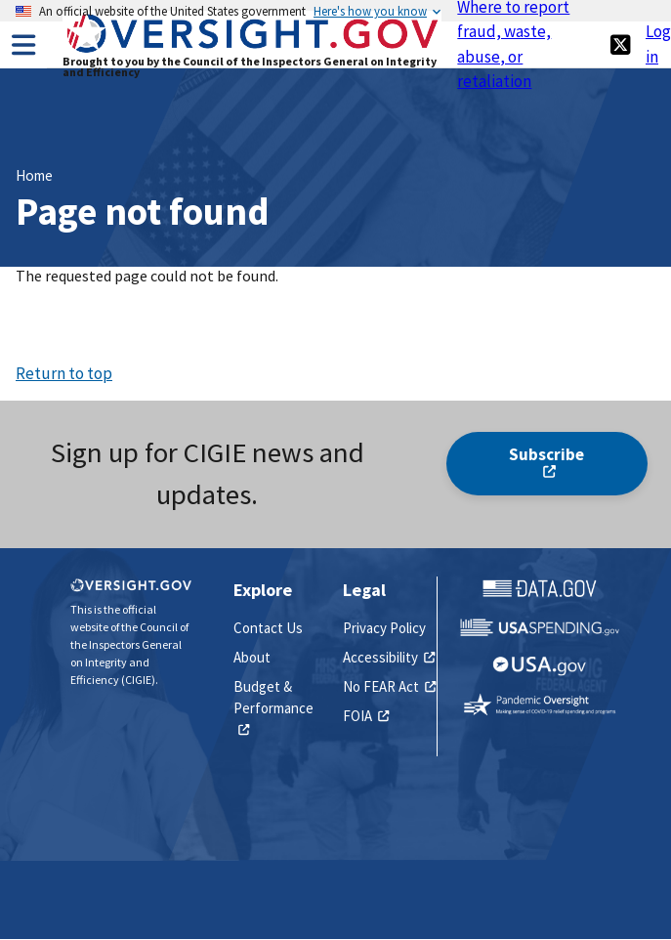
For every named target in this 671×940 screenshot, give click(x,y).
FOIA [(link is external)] (366, 715)
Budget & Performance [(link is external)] (273, 708)
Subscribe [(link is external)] (546, 463)
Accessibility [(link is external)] (389, 657)
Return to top (64, 373)
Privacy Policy (384, 628)
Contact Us (268, 628)
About (252, 657)
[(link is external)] (620, 44)
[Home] (252, 50)
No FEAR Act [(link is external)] (389, 686)
